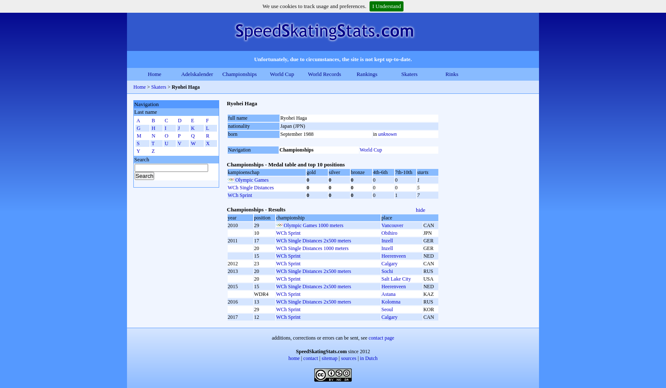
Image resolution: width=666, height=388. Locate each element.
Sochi (387, 271)
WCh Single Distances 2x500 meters (313, 241)
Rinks (452, 74)
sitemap (329, 358)
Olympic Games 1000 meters (313, 225)
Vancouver (392, 225)
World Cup (282, 74)
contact (310, 358)
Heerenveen (393, 256)
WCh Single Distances (251, 188)
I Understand (386, 6)
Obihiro (389, 233)
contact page (381, 338)
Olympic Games (251, 180)
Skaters (409, 74)
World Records (324, 74)
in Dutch (369, 358)
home (294, 358)
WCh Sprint (240, 195)
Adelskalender (197, 74)
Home (154, 74)
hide (420, 210)
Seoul (387, 309)
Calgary (389, 264)
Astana (388, 294)
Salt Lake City (396, 279)
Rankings (366, 74)
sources (348, 358)
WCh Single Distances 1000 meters (312, 248)
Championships (240, 74)
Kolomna (391, 302)
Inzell (387, 241)
